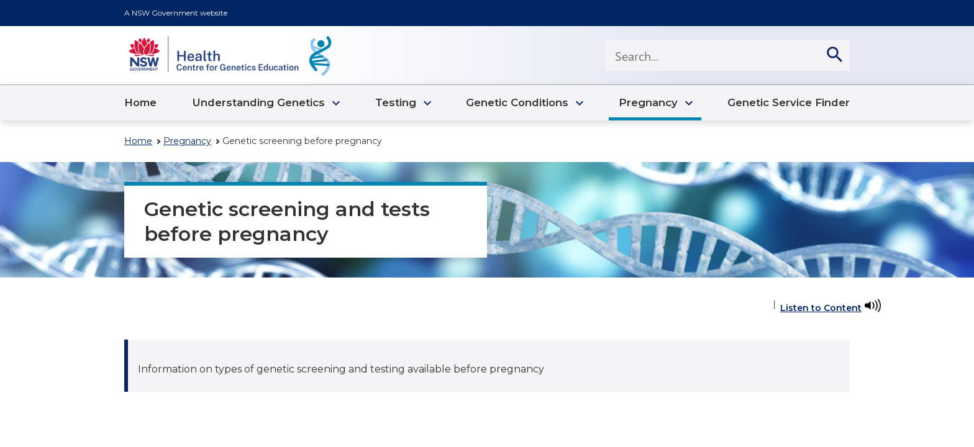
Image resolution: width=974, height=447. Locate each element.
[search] (834, 55)
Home (138, 141)
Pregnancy (187, 141)
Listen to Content (821, 308)
